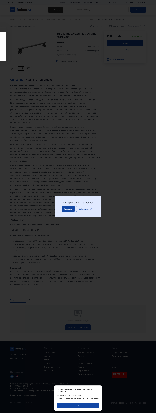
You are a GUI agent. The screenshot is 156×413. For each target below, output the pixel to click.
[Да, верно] (68, 209)
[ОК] (78, 405)
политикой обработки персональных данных (74, 400)
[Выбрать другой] (85, 209)
